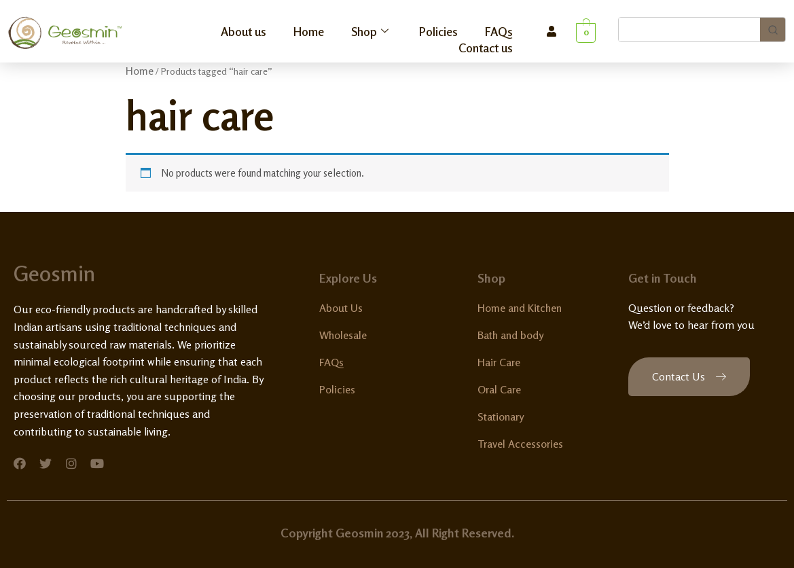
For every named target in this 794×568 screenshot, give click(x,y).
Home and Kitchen (519, 308)
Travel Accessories (520, 443)
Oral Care (499, 389)
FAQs (499, 31)
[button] (689, 376)
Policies (438, 31)
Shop (371, 31)
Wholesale (343, 335)
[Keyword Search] (689, 29)
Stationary (500, 416)
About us (243, 31)
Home (308, 31)
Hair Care (498, 362)
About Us (341, 308)
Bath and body (510, 335)
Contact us (485, 47)
